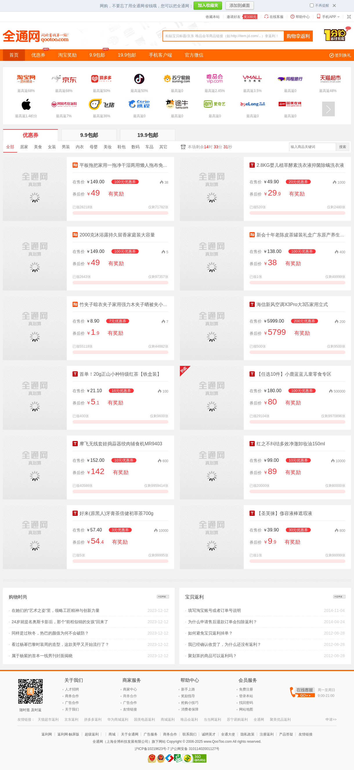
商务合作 (72, 696)
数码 (135, 146)
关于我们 (72, 709)
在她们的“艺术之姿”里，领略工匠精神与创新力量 (56, 610)
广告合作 (72, 703)
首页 (14, 55)
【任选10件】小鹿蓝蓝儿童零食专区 (290, 374)
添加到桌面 (239, 6)
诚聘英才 (209, 734)
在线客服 (276, 17)
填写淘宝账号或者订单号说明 (214, 610)
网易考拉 (64, 719)
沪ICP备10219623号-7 (152, 749)
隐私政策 (247, 734)
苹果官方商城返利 (91, 719)
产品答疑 (286, 734)
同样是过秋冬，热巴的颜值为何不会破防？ (50, 633)
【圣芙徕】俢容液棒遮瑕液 (281, 513)
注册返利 (267, 734)
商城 (112, 734)
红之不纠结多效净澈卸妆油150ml (287, 443)
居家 (24, 146)
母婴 (94, 146)
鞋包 (122, 146)
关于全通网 (129, 734)
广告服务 (151, 734)
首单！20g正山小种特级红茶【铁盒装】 (117, 374)
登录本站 (246, 696)
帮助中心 (303, 17)
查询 (298, 36)
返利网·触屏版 (68, 734)
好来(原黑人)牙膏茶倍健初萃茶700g (113, 513)
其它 (163, 146)
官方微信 (194, 55)
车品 (149, 146)
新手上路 (188, 689)
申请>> (331, 719)
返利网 (46, 734)
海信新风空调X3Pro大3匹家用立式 (289, 304)
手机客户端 (160, 55)
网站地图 (246, 709)
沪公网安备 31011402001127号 (194, 749)
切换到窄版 (348, 17)
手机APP (329, 17)
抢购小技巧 (189, 703)
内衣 (80, 146)
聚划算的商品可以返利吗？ (212, 655)
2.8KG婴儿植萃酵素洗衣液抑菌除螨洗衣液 (297, 165)
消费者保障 (189, 709)
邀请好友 (242, 17)
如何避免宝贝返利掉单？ (210, 633)
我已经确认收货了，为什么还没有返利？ (224, 644)
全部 (10, 146)
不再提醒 (319, 5)
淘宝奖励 (67, 55)
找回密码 (246, 703)
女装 (52, 146)
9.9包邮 (100, 53)
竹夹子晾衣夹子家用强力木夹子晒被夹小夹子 (122, 304)
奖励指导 (188, 696)
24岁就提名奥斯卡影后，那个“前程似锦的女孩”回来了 (60, 621)
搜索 (342, 147)
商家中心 (130, 689)
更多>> (163, 596)
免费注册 (246, 689)
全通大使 (228, 734)
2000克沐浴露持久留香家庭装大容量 (114, 234)
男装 (66, 146)
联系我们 (189, 734)
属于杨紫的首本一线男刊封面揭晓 (42, 655)
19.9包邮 (127, 55)
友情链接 (130, 709)
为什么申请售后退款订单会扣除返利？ (222, 621)
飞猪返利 (45, 719)
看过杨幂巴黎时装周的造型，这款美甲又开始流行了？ (60, 644)
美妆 (108, 146)
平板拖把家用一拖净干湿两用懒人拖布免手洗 (122, 165)
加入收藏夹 (207, 6)
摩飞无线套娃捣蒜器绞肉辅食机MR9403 (117, 443)
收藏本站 (213, 17)
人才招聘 (72, 689)
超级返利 (92, 734)
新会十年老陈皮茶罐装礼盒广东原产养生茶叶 (299, 234)
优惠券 (41, 53)
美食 (38, 146)
